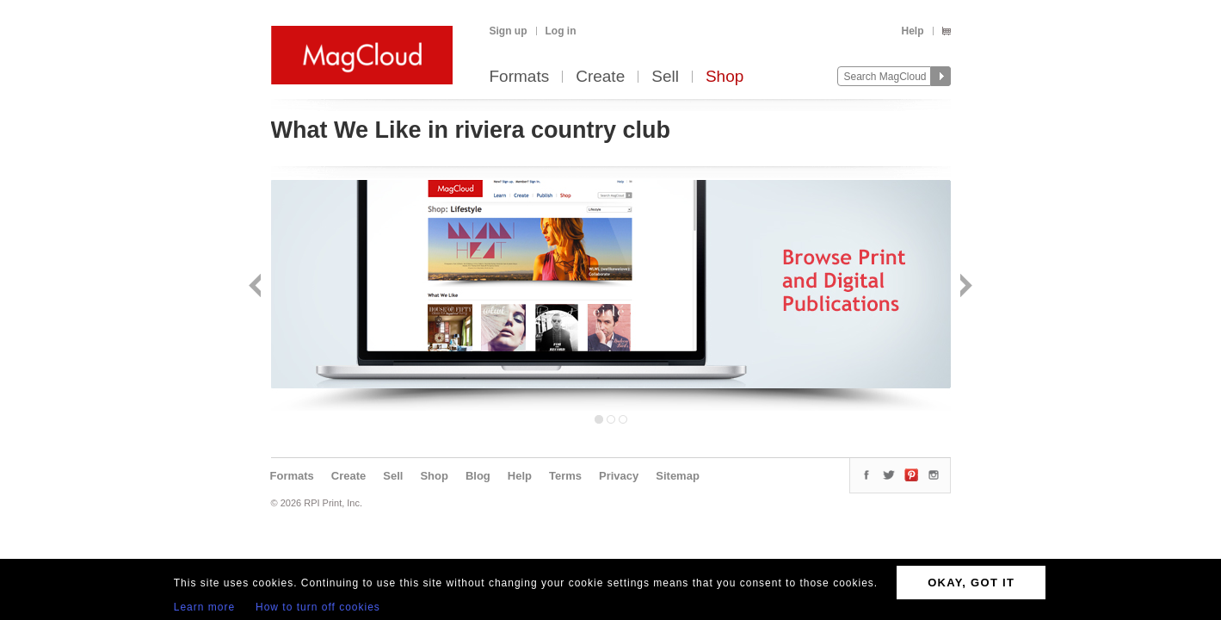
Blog (478, 475)
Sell (665, 77)
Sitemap (678, 475)
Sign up (508, 31)
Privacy (618, 475)
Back (257, 287)
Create (600, 77)
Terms (565, 475)
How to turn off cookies (318, 607)
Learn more (204, 607)
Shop (724, 77)
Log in (561, 31)
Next (964, 287)
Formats (520, 77)
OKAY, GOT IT (971, 582)
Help (912, 31)
